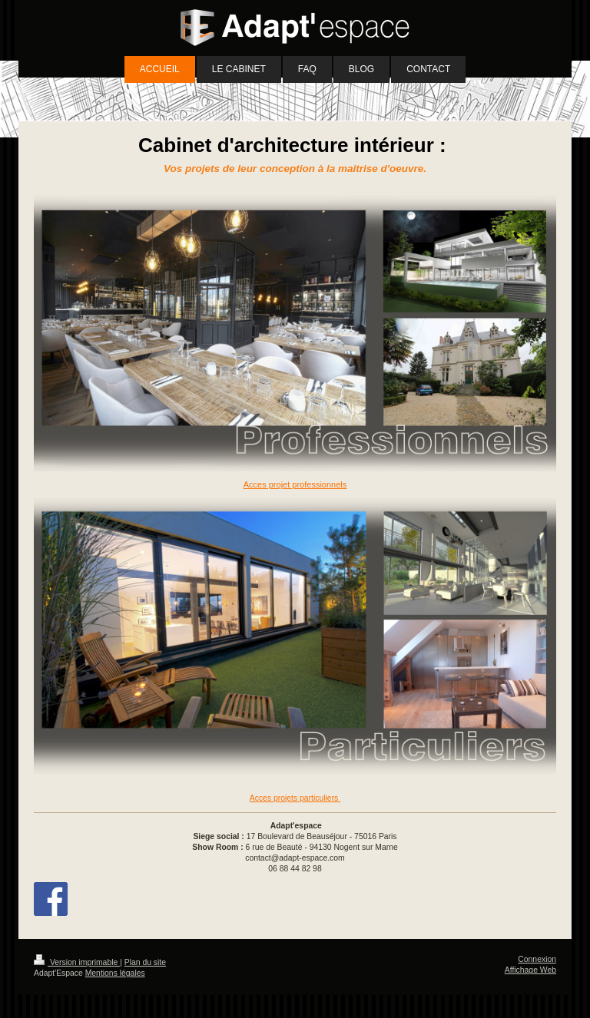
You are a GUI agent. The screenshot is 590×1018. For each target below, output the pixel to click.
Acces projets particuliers (295, 798)
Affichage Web (530, 970)
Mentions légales (115, 973)
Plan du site (145, 962)
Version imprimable (77, 962)
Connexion (537, 959)
